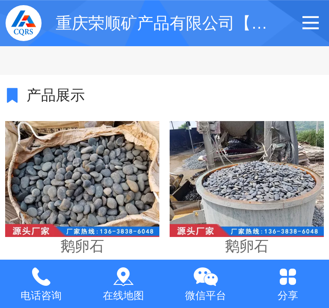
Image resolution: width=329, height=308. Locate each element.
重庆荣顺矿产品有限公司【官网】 (178, 23)
